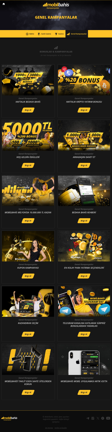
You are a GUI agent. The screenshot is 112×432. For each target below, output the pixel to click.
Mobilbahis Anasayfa (3, 4)
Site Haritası (49, 428)
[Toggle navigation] (108, 4)
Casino (59, 34)
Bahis (29, 34)
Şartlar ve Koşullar (61, 428)
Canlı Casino (44, 34)
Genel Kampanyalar (77, 34)
